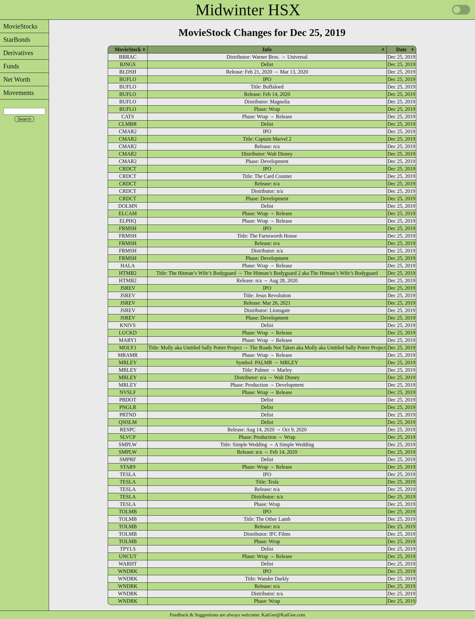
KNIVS (128, 325)
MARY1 (128, 340)
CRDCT (127, 168)
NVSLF (127, 392)
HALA (127, 265)
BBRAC (128, 57)
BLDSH (127, 72)
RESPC (128, 429)
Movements (17, 92)
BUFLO (127, 79)
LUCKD (128, 332)
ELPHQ (127, 221)
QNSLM (128, 422)
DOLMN (127, 206)
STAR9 (128, 467)
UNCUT (128, 556)
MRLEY (128, 362)
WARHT (127, 563)
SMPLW (128, 444)
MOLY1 (128, 347)
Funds (9, 66)
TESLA (128, 474)
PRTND (127, 414)
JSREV (127, 288)
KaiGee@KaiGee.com (283, 614)
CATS (127, 116)
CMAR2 (128, 131)
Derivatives (16, 52)
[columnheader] (128, 49)
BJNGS (128, 64)
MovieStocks (19, 26)
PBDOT (127, 400)
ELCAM (128, 213)
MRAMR (128, 355)
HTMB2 (128, 273)
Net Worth (15, 79)
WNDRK (127, 571)
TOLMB (128, 511)
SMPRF (127, 459)
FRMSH (128, 228)
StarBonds (15, 39)
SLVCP (128, 437)
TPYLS (128, 549)
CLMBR (128, 124)
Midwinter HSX (247, 10)
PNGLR (127, 407)
